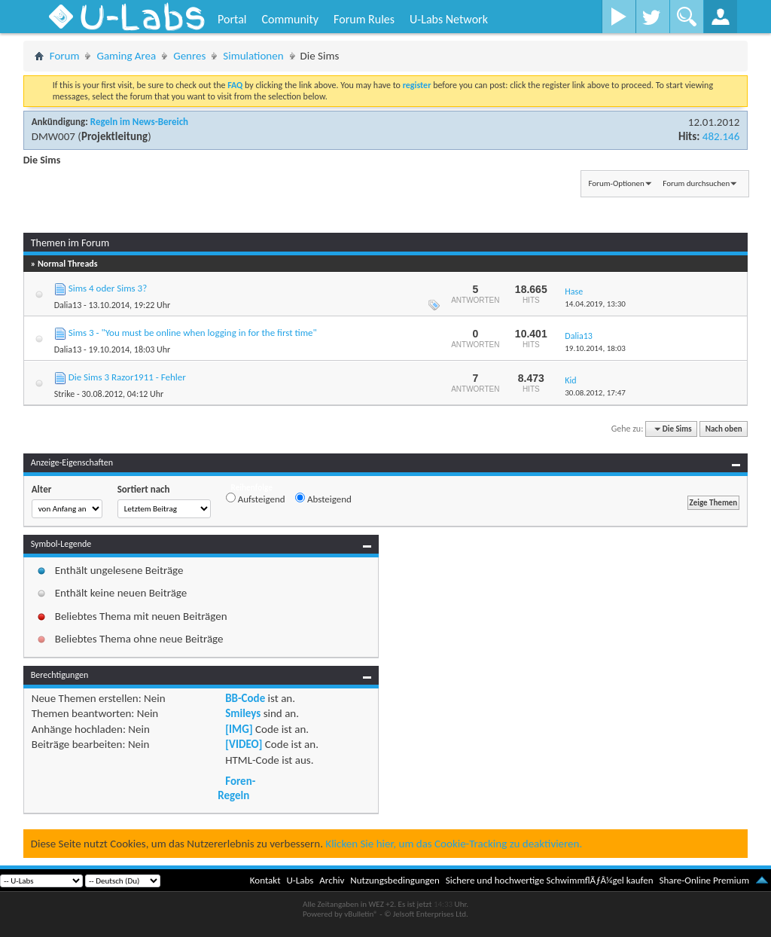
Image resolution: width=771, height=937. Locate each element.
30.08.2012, (595, 393)
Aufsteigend (255, 499)
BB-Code (245, 698)
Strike (64, 394)
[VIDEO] (243, 744)
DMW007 (53, 136)
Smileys (243, 713)
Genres (189, 56)
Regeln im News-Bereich (139, 121)
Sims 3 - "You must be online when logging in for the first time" (193, 332)
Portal (232, 19)
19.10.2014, (595, 348)
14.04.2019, (595, 304)
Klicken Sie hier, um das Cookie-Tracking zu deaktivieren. (453, 843)
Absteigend (323, 499)
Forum (65, 56)
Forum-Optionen (616, 183)
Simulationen (253, 56)
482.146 (720, 136)
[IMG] (238, 729)
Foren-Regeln (236, 787)
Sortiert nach (143, 489)
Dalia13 (68, 305)
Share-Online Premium (704, 880)
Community (289, 19)
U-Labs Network (449, 19)
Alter (42, 489)
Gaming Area (126, 56)
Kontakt (265, 880)
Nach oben (723, 429)
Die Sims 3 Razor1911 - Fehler (127, 377)
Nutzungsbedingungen (395, 880)
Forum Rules (364, 19)
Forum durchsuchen (696, 183)
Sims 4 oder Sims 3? (108, 288)
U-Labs (300, 880)
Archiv (331, 880)
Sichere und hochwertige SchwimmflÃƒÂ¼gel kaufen (550, 880)
